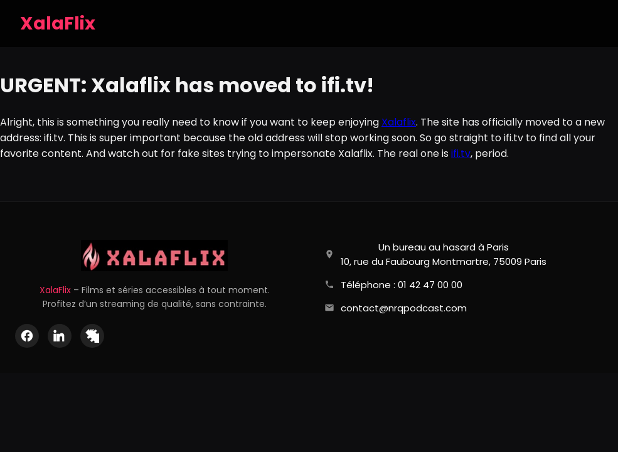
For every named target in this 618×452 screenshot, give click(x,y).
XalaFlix (55, 290)
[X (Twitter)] (92, 336)
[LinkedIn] (60, 336)
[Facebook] (27, 336)
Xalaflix (398, 122)
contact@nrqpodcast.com (404, 308)
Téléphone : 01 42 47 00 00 (401, 284)
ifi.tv (461, 153)
